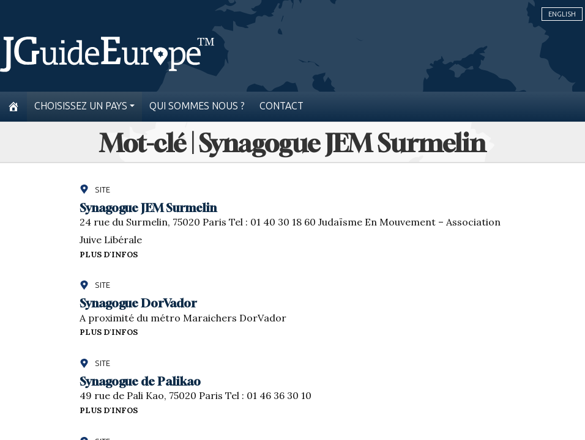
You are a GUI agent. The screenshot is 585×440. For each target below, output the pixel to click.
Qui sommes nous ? (197, 106)
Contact (281, 106)
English (562, 14)
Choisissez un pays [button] (80, 106)
